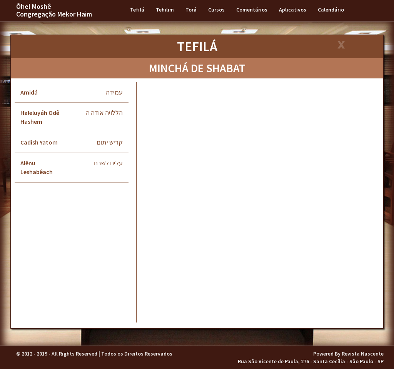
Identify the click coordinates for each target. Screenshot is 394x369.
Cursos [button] (216, 9)
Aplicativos (292, 9)
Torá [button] (191, 9)
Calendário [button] (331, 9)
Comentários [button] (251, 9)
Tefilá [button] (137, 9)
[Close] (340, 45)
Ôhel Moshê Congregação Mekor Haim (54, 10)
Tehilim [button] (165, 9)
